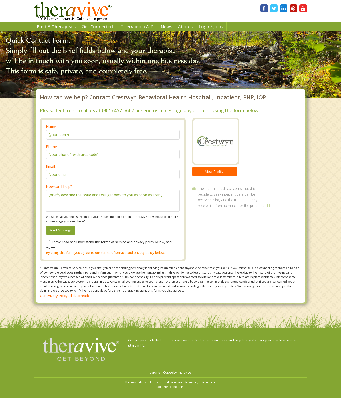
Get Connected (98, 27)
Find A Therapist (56, 27)
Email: (51, 166)
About (185, 27)
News (166, 27)
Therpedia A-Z (138, 27)
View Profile (214, 171)
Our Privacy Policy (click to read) (64, 295)
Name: (51, 126)
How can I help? (59, 186)
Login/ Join (211, 27)
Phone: (52, 146)
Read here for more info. (170, 387)
